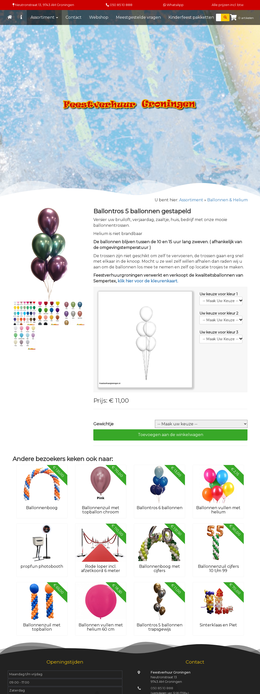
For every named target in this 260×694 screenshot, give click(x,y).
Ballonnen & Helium (227, 200)
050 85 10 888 (121, 5)
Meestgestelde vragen (138, 17)
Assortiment (44, 17)
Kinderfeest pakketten (191, 17)
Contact (74, 17)
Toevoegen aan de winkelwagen (170, 434)
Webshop (98, 17)
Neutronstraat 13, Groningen (43, 5)
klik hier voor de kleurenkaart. (148, 281)
